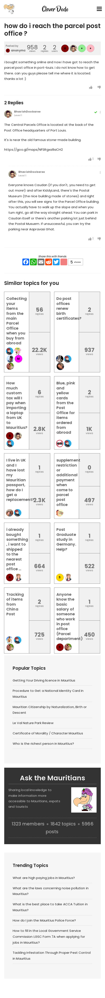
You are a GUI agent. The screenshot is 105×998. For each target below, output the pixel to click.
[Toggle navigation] (99, 9)
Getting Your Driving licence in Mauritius (44, 680)
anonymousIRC (22, 50)
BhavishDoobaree (27, 111)
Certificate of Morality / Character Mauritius (48, 733)
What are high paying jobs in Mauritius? (44, 878)
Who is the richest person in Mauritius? (43, 743)
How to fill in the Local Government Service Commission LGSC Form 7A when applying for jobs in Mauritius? (49, 936)
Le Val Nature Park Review (33, 723)
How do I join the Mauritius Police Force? (44, 920)
